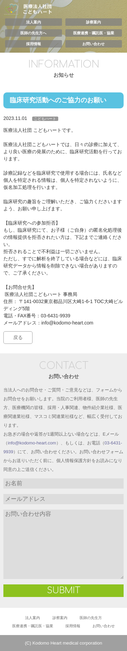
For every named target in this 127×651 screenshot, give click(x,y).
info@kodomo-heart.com (32, 442)
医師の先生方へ (33, 33)
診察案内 (93, 22)
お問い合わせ (93, 44)
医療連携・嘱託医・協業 (93, 33)
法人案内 (33, 22)
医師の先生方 (91, 618)
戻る (18, 337)
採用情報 (33, 44)
